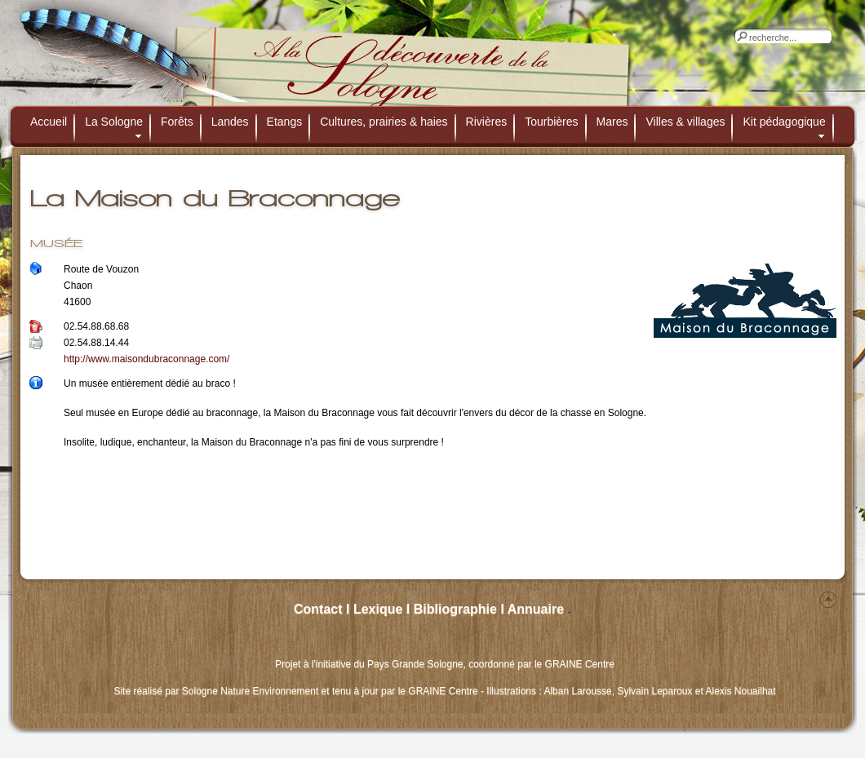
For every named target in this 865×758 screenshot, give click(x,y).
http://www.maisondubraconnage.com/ (146, 359)
